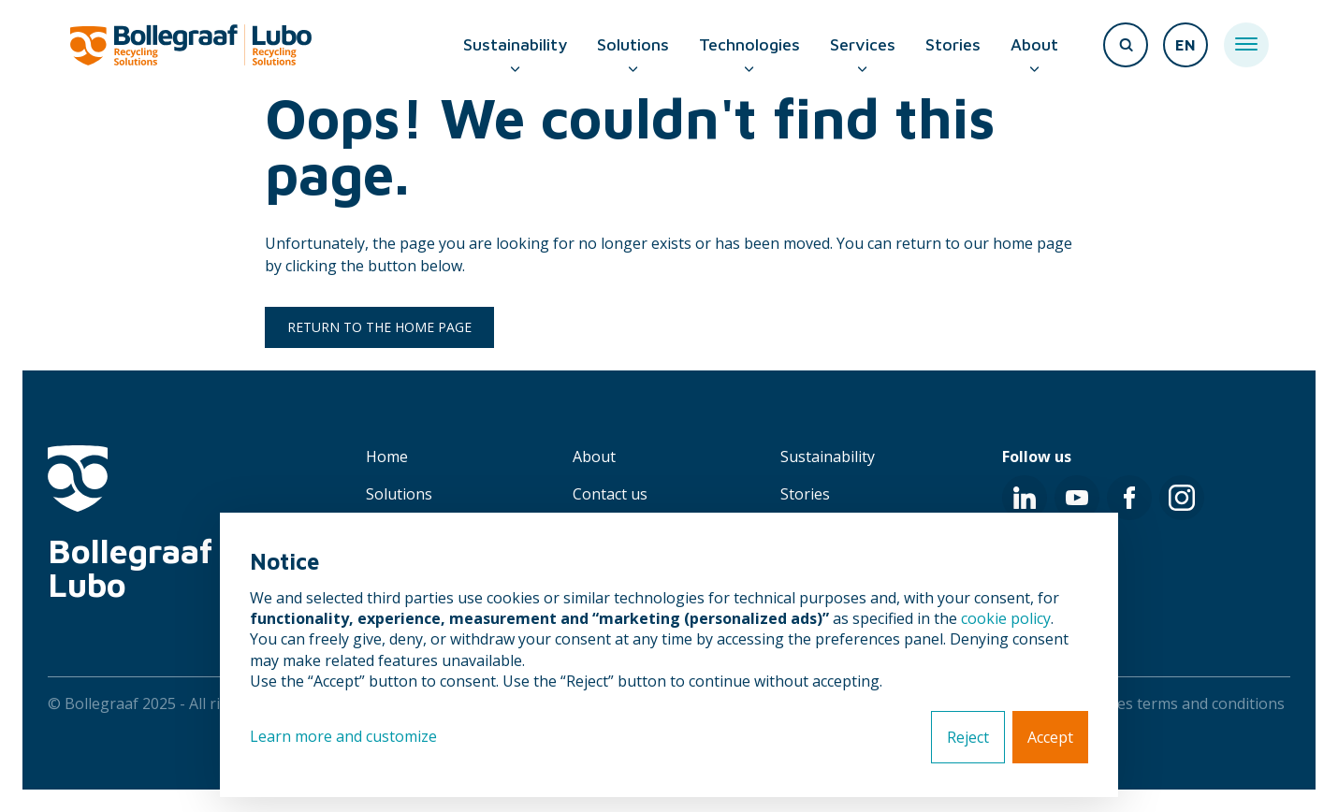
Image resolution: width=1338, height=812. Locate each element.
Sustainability (515, 44)
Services (862, 44)
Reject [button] (968, 737)
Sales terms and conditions (1191, 703)
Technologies (749, 44)
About (1034, 44)
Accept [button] (1050, 737)
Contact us (610, 494)
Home (387, 456)
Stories (953, 44)
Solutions (633, 44)
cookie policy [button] (1006, 618)
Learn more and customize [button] (343, 736)
